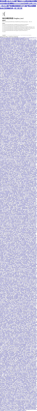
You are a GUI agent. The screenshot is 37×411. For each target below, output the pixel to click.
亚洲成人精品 (23, 107)
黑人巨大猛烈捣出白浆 (23, 76)
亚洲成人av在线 (9, 211)
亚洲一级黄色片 (19, 326)
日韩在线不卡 (25, 379)
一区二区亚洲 (21, 175)
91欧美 (26, 321)
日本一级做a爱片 (16, 50)
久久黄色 (27, 113)
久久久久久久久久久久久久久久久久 (18, 215)
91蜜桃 (34, 48)
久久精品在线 (15, 94)
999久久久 (33, 388)
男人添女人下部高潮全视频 (13, 227)
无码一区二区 (8, 82)
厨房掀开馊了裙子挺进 (32, 319)
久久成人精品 (20, 94)
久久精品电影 (15, 145)
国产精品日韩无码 (8, 80)
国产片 (31, 86)
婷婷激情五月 (27, 199)
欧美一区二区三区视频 (10, 156)
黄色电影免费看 (29, 378)
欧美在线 (15, 329)
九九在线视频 (6, 146)
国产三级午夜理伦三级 (19, 139)
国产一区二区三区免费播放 (20, 65)
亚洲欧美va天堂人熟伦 (4, 87)
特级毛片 (27, 315)
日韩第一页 (17, 390)
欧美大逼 (34, 402)
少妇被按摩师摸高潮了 (15, 254)
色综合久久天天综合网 (19, 226)
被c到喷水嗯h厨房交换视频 (7, 127)
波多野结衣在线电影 (20, 341)
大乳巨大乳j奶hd (14, 224)
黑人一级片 (30, 53)
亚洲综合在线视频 (21, 321)
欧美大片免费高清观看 (6, 181)
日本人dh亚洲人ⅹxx (24, 155)
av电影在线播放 (11, 290)
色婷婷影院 (32, 111)
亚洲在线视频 (7, 167)
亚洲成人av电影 (27, 142)
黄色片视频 (13, 302)
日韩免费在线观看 (15, 90)
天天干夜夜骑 (17, 244)
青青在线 (3, 334)
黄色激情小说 (13, 79)
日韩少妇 (12, 105)
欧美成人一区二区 (21, 138)
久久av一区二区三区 (5, 143)
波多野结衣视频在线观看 (25, 259)
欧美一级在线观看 (11, 332)
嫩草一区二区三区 (23, 126)
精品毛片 (33, 390)
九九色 (35, 171)
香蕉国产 (21, 282)
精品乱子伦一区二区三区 (13, 95)
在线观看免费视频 (21, 187)
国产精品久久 (30, 64)
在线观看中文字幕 (12, 194)
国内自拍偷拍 (19, 373)
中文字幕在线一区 (7, 406)
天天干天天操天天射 (21, 117)
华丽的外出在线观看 (27, 91)
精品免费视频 (31, 194)
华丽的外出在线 (9, 376)
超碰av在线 (22, 334)
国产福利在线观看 (25, 68)
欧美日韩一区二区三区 (15, 154)
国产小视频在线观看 (30, 228)
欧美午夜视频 (25, 261)
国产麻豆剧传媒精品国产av (4, 139)
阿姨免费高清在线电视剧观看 (27, 232)
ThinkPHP (4, 35)
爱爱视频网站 (6, 117)
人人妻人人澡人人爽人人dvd (17, 305)
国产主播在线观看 (8, 53)
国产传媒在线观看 (7, 239)
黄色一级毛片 (9, 305)
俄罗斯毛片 (6, 256)
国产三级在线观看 (12, 214)
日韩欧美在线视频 (26, 149)
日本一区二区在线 (4, 382)
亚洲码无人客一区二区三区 (18, 165)
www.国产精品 (13, 242)
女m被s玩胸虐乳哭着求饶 (14, 76)
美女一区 (32, 292)
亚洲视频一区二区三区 (22, 66)
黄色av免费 (15, 46)
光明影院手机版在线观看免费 (19, 407)
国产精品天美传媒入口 (18, 383)
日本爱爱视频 (17, 107)
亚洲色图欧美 (12, 388)
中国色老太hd (16, 126)
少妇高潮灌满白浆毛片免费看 (16, 134)
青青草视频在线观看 (25, 169)
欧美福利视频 (19, 53)
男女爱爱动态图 (12, 116)
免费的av (32, 351)
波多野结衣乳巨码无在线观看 (13, 93)
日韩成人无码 (27, 299)
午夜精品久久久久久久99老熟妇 (12, 246)
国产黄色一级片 (30, 298)
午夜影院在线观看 (25, 257)
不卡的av (29, 287)
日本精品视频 (31, 181)
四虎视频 (3, 379)
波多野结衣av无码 (31, 383)
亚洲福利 (5, 323)
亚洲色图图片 (12, 243)
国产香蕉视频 (29, 291)
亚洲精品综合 (29, 172)
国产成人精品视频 (4, 94)
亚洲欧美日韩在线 (11, 58)
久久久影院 (18, 112)
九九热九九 (27, 225)
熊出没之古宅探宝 (11, 301)
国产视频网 (21, 386)
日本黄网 (10, 169)
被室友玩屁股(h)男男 (22, 171)
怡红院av (12, 82)
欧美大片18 (33, 177)
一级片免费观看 (7, 150)
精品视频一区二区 (28, 238)
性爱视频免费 (20, 374)
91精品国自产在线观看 (12, 357)
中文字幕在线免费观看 (16, 362)
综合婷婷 (32, 290)
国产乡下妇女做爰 (26, 282)
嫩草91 (16, 66)
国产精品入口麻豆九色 (16, 174)
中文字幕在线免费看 (16, 77)
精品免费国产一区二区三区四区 (25, 105)
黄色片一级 (24, 406)
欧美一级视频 (5, 283)
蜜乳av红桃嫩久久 (4, 223)
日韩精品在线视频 (9, 259)
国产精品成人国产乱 (5, 240)
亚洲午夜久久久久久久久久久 (19, 343)
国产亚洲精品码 (19, 232)
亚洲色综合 (35, 128)
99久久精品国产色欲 (18, 152)
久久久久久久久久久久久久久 (10, 91)
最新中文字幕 (14, 315)
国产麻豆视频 (20, 303)
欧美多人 (21, 180)
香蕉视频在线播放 (20, 356)
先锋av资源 (22, 388)
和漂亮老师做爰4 (32, 49)
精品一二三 (23, 209)
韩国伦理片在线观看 (20, 285)
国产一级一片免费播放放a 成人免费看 (16, 295)
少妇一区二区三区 (9, 230)
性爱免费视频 (2, 383)
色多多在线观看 (16, 87)
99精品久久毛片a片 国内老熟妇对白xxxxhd (21, 265)
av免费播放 (11, 48)
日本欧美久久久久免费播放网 (18, 49)
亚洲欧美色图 (24, 213)
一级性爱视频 (32, 315)
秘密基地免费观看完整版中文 (26, 174)
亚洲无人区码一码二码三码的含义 (9, 57)
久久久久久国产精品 (9, 50)
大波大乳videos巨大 (27, 236)
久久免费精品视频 (33, 325)
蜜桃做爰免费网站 (23, 156)
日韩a (22, 150)
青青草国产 (30, 208)
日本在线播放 (14, 204)
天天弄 (27, 194)
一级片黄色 (19, 68)
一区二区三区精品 (27, 404)
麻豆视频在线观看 (4, 332)
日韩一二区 (19, 273)
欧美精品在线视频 (31, 372)
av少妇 (29, 202)
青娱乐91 (34, 137)
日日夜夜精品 (32, 149)
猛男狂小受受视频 (4, 204)
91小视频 (20, 114)
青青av (19, 93)
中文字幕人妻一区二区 (30, 409)
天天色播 (8, 402)
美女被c (23, 164)
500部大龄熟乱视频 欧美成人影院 (12, 321)
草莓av (12, 318)
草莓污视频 (5, 201)
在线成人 (19, 228)
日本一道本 (11, 196)
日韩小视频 (31, 57)
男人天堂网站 (10, 253)
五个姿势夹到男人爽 (4, 67)
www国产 (18, 183)
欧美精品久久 (27, 61)
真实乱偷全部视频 (13, 183)
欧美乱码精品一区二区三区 (30, 205)
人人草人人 (21, 143)
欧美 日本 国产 (12, 233)
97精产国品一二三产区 (6, 111)
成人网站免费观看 (29, 173)
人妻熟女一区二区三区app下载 (25, 52)
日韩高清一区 (18, 79)
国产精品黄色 (12, 361)
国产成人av (9, 272)
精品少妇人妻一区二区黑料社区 (22, 287)
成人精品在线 (13, 287)
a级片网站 (3, 304)
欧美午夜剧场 (15, 196)
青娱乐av (22, 80)
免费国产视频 (16, 272)
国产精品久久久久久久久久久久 (31, 119)
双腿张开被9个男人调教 (7, 90)
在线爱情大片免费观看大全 (16, 169)
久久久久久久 (3, 78)
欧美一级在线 (4, 145)
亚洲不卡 (27, 286)
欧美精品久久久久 (22, 304)
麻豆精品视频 (23, 230)
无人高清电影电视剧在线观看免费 (7, 231)
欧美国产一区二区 (13, 206)
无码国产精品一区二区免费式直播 (20, 173)
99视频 (15, 373)
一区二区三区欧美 (21, 46)
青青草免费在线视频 (21, 119)
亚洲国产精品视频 (15, 199)
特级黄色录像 (18, 179)
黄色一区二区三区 (21, 198)
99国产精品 (29, 135)
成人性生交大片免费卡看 (5, 128)
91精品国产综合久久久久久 (12, 115)
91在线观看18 (8, 254)
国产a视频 (34, 168)
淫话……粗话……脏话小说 (5, 375)
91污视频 (34, 291)
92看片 (7, 78)
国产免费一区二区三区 (20, 91)
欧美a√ (26, 117)
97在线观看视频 (22, 238)
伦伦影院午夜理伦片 (12, 285)
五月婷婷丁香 (5, 124)
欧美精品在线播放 (30, 90)
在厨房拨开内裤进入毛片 (14, 61)
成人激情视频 (2, 115)
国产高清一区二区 (16, 264)
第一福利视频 (8, 210)
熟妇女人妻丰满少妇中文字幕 (16, 239)
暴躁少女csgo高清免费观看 (6, 105)
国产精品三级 (23, 47)
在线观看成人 (30, 329)
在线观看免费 (33, 404)
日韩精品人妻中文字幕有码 (20, 245)
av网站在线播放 (18, 403)
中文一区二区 (22, 225)
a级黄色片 (20, 405)
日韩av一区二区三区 (5, 233)
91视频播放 (20, 241)
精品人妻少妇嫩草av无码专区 (24, 55)
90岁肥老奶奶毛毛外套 (15, 64)
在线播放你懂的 (17, 288)
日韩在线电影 (2, 122)
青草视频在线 (23, 146)
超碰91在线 (5, 184)
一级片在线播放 (17, 352)
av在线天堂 (29, 321)
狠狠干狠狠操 (26, 181)
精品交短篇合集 (10, 393)
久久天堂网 (11, 78)
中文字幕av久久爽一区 (6, 348)
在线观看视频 (27, 111)
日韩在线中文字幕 (21, 86)
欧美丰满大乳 (12, 139)
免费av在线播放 (31, 296)
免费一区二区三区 (9, 360)
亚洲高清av (9, 147)
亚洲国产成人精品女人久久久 (5, 186)
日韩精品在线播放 (19, 263)
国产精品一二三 (18, 233)
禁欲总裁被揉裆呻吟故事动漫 (13, 118)
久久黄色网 (15, 168)
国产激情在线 (33, 335)
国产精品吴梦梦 (23, 98)
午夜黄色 (14, 112)
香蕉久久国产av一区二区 (12, 286)
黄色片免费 (33, 60)
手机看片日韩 (13, 260)
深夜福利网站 (24, 127)
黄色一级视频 (3, 149)
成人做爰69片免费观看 (22, 361)
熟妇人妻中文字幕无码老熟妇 (10, 180)
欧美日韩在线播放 (13, 150)
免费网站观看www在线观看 (15, 97)
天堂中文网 (19, 153)
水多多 (5, 344)
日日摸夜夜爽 (25, 296)
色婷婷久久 (23, 106)
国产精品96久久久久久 (29, 178)
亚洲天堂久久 (16, 330)
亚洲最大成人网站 (10, 359)
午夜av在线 (10, 362)
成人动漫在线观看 (26, 150)
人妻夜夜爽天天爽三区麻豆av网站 (16, 328)
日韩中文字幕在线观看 (5, 113)
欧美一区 (1, 289)
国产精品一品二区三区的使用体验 (25, 246)
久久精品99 (11, 142)
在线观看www (24, 360)
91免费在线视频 (12, 258)
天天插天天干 (18, 116)
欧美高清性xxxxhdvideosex (4, 120)
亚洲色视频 (29, 405)
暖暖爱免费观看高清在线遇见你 (25, 289)
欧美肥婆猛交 (29, 137)
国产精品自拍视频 (30, 224)
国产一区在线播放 (21, 199)
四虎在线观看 (27, 333)
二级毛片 (27, 385)
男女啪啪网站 (25, 256)
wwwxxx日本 (33, 165)
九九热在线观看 (12, 54)
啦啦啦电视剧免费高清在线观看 (29, 89)
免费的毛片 (32, 299)
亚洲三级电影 (30, 314)
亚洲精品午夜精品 (7, 153)
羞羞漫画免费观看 (18, 262)
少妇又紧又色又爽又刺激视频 (26, 253)
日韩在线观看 (21, 154)
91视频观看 (22, 97)
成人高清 (3, 264)
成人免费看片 (5, 405)
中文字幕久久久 (32, 141)
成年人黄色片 (14, 53)
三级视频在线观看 (27, 136)
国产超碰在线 (11, 166)
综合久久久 (13, 403)
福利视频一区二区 (33, 371)
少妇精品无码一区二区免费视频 (29, 271)
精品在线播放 (6, 313)
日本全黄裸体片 (33, 323)
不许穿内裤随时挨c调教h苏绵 (24, 272)
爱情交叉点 (28, 134)
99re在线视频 (21, 186)
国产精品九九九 (9, 85)
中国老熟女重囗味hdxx (26, 262)
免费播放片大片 (21, 136)
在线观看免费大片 (34, 391)
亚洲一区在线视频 (9, 60)
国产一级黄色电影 (31, 115)
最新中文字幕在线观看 (27, 60)
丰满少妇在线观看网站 (30, 182)
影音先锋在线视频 (16, 240)
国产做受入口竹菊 (11, 212)
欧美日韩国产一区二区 (12, 326)
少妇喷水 (17, 81)
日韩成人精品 (16, 67)
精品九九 (12, 383)
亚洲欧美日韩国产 (11, 197)
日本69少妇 (32, 245)
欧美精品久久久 (9, 49)
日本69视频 (12, 178)
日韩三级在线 (9, 145)
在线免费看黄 (30, 392)
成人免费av (23, 167)
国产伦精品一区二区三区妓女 (17, 172)
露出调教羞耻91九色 (26, 216)
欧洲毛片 (19, 122)
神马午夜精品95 (15, 303)
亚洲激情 (18, 289)
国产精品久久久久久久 (29, 148)
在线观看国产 (33, 136)
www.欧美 (15, 178)
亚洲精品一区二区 (24, 48)
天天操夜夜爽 (11, 67)
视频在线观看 (7, 363)
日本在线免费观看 (22, 346)
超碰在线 (7, 203)
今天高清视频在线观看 (30, 126)
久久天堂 (20, 335)
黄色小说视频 (3, 199)
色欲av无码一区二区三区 (5, 151)
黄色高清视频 (12, 185)
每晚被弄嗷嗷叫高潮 (30, 357)
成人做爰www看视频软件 (11, 263)
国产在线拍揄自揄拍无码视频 (15, 167)
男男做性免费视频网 (19, 200)
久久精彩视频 (26, 80)
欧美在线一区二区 (10, 345)
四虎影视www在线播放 (26, 349)
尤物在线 (17, 194)
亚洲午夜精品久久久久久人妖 (24, 118)
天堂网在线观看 (13, 333)
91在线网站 (15, 356)
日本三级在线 (21, 67)
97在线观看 (7, 126)
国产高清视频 (26, 96)
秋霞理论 (26, 154)
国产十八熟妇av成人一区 (12, 135)
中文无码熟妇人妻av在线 (10, 62)
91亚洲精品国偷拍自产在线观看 (7, 284)
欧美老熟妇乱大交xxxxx (8, 77)
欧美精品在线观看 (11, 275)
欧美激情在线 (32, 235)
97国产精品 (23, 183)
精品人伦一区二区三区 (20, 177)
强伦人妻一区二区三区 (19, 54)
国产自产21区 (17, 258)
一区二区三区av (31, 154)
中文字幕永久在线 (27, 186)
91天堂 (7, 118)
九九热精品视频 (27, 56)
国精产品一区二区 (6, 209)
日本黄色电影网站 (14, 141)
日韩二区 (1, 323)
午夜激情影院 (25, 263)
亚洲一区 (11, 143)
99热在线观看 (20, 95)
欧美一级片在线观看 (19, 377)
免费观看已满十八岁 (17, 284)
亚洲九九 (29, 384)
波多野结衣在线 (31, 117)
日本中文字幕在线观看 (33, 377)
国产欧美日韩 (20, 125)
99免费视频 (8, 318)
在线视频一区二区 (28, 83)
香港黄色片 (2, 81)
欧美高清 (11, 232)
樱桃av (18, 168)
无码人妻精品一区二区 (31, 285)
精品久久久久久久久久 (33, 63)
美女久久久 (17, 180)
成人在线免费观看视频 (15, 186)
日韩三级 (14, 327)
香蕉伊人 (27, 210)
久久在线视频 (28, 107)
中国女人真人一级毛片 (16, 182)
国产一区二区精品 (17, 106)
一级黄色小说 (23, 182)
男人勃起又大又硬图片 (19, 283)
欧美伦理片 (34, 91)
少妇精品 (27, 146)
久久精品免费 (30, 48)
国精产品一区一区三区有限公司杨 (25, 59)
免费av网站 (22, 56)
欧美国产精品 (14, 210)
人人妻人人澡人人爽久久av (7, 374)
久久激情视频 (20, 196)
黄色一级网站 (8, 287)
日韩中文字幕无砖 (13, 153)
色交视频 (19, 298)
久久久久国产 (21, 57)
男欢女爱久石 (31, 210)
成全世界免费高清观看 (26, 335)
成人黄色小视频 (15, 148)
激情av (14, 232)
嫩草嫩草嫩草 (33, 52)
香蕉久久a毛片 (34, 384)
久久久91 (8, 97)
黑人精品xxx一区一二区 (24, 81)
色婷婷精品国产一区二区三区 (20, 170)
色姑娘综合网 (24, 373)
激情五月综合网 (22, 113)
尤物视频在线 (7, 383)
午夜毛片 (29, 359)
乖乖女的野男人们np (32, 234)
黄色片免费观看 (9, 174)
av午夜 (6, 115)
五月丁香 (26, 234)
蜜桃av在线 (32, 97)
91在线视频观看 (10, 255)
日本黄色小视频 (13, 229)
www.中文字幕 (16, 78)
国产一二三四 (21, 144)
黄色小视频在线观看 (12, 404)
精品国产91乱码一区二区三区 (23, 115)
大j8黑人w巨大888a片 (6, 328)
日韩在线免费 (15, 140)
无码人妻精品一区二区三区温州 (28, 326)
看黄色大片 (9, 56)
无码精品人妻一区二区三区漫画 (18, 201)
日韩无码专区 (5, 52)
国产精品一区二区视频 (31, 62)
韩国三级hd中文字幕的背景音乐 (5, 39)
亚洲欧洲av (21, 216)
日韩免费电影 (11, 126)
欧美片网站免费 (3, 312)
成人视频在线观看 (16, 276)
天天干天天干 (33, 359)
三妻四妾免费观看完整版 (24, 244)
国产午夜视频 (23, 352)
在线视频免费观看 (20, 135)
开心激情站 (31, 264)
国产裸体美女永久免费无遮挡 (9, 373)
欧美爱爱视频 (31, 356)
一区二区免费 (7, 243)
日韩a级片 (4, 55)
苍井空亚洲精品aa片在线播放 (5, 409)
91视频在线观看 (23, 77)
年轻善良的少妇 (25, 114)
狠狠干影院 (6, 386)
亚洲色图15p (28, 266)
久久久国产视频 (21, 211)
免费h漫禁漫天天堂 (22, 108)
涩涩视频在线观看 (16, 331)
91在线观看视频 (3, 321)
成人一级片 (35, 86)
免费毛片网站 (19, 391)
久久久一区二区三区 (14, 136)
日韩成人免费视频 (18, 354)
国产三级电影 (8, 245)
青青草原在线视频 (13, 371)
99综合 (14, 384)
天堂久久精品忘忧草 (5, 346)
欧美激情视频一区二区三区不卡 (31, 332)
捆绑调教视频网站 (23, 344)
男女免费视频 (27, 86)
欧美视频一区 (24, 53)
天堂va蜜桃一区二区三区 (12, 299)
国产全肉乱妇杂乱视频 (33, 80)
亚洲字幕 (32, 331)
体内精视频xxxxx (13, 51)
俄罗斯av (19, 292)
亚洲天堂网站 (26, 380)
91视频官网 (27, 245)
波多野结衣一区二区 (10, 268)
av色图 (11, 209)
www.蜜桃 (16, 266)
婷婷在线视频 (11, 296)
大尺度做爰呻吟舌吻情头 (8, 98)
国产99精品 (4, 402)
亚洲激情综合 (2, 378)
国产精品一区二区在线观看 (29, 284)
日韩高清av (16, 125)
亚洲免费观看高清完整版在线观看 (20, 166)
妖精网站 (8, 229)
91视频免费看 (8, 155)
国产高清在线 (26, 327)
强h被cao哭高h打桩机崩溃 (15, 155)
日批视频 (6, 196)
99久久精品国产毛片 (17, 387)
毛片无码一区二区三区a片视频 (10, 177)
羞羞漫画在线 (4, 268)
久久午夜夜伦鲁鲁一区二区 (14, 113)
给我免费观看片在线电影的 (18, 297)
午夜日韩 (12, 409)
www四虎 (15, 271)
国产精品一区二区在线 (33, 214)
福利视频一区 (13, 69)
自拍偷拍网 (25, 139)
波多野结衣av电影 (12, 66)
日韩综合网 (31, 78)
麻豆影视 (6, 290)
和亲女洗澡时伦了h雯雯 (18, 120)
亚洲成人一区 (32, 170)
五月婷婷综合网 (34, 253)
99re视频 (32, 61)
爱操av (35, 242)
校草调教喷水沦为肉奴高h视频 (9, 354)
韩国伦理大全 (10, 46)
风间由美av (21, 330)
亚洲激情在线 (24, 153)
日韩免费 (30, 144)
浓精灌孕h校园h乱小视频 (20, 128)
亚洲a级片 (35, 314)
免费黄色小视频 (24, 292)
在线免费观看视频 (30, 76)
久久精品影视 (15, 114)
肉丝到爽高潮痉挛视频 (29, 198)
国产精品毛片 (11, 288)
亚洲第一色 (30, 330)
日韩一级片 (17, 56)
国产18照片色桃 (27, 116)
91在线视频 (5, 350)
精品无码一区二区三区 (23, 137)
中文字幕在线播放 (7, 302)
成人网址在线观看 (7, 257)
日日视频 (21, 231)
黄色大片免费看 (9, 108)
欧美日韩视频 (33, 107)
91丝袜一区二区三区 (17, 207)
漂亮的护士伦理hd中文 (31, 297)
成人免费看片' (33, 201)
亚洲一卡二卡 (25, 64)
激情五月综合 (25, 54)
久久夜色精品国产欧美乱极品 (13, 144)
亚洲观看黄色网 (17, 275)
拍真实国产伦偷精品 (5, 185)
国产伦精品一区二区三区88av (25, 325)
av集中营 (32, 236)
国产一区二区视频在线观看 (7, 273)
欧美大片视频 (18, 51)
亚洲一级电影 (3, 97)
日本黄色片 (17, 185)
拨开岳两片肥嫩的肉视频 (22, 141)
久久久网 (12, 257)
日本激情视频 (26, 46)
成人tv (27, 58)
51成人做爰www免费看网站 (6, 69)
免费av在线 (18, 293)
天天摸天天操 (29, 143)
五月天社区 (29, 301)
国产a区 (20, 140)
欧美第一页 (30, 303)
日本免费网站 (12, 128)
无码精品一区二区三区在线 (26, 121)
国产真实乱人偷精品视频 (26, 260)
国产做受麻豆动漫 (27, 388)
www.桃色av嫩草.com (30, 324)
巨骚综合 (29, 347)
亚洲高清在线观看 (11, 382)
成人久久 (5, 393)
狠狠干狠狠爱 (17, 52)
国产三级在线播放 (22, 185)
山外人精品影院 (19, 316)
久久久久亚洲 (12, 170)
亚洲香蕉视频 (23, 275)
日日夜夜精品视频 (12, 256)
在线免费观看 (22, 82)
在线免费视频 (3, 174)
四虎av (28, 141)
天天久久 (9, 79)
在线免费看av (25, 295)
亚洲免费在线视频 (7, 83)
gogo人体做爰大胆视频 (14, 86)
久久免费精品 (17, 202)
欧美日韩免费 (21, 89)
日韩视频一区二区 (5, 95)
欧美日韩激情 (24, 405)
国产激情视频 (17, 63)
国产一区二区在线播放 (16, 80)
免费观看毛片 (21, 96)
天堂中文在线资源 (24, 93)
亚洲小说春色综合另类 (21, 195)
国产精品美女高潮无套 (8, 276)
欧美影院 (27, 235)
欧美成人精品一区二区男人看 (18, 85)
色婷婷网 (33, 122)
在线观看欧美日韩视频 (5, 86)
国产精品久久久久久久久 (9, 106)
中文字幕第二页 (12, 55)
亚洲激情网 (27, 318)
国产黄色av (32, 294)
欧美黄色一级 (32, 56)
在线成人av (5, 253)
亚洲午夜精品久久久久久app (10, 107)
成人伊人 (3, 126)
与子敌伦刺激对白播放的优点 (13, 96)
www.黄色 (16, 171)
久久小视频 (8, 334)
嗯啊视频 (23, 239)
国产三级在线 (2, 266)
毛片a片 (4, 296)
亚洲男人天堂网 (19, 394)
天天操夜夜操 (8, 335)
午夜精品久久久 (16, 143)
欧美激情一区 (22, 288)
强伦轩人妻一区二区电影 (18, 291)
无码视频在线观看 (4, 362)
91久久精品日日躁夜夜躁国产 (24, 124)
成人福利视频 (5, 46)
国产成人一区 (17, 382)
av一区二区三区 (21, 142)
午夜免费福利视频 (15, 147)
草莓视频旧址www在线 (30, 82)
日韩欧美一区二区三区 (29, 211)
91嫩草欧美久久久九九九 (4, 54)
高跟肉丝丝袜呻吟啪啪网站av (13, 59)
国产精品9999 (2, 265)
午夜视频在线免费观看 (21, 286)
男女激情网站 (22, 290)
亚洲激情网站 (23, 112)
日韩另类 (13, 56)
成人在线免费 (28, 346)
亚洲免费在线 (24, 39)
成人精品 (12, 266)
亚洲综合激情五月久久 (14, 89)
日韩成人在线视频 (11, 352)
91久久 (18, 325)
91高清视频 (18, 123)
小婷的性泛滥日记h (10, 237)
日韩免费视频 (2, 107)
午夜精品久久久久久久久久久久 (5, 64)
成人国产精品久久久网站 (18, 237)
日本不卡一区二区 (30, 92)
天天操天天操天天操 (4, 347)
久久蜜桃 (30, 261)
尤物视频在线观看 (26, 75)
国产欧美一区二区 (27, 269)
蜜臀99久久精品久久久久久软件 (30, 164)
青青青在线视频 (10, 184)
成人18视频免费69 (15, 364)
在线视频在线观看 (24, 207)
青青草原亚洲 (8, 199)
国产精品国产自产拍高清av (29, 358)
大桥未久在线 (16, 408)
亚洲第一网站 (2, 48)
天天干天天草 (31, 275)
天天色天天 (17, 270)
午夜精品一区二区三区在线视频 (23, 389)
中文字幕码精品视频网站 (17, 213)
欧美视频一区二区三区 (10, 387)
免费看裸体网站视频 (27, 165)
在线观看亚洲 (22, 168)
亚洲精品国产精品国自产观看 (16, 39)
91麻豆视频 (2, 175)
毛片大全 (32, 116)
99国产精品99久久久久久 (7, 148)
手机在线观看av (20, 149)
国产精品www (11, 271)
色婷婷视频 (35, 264)
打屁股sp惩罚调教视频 (31, 127)
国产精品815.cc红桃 (26, 283)
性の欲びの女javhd (4, 114)
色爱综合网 (3, 62)
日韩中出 (33, 386)
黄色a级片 (34, 109)
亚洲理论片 (12, 120)
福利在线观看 (10, 114)
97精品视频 (14, 209)
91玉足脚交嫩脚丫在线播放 (18, 60)
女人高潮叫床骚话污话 (28, 109)
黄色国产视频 (32, 124)
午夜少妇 (4, 210)
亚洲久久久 (33, 139)
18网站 (17, 361)
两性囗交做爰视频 (7, 361)
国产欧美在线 (11, 234)
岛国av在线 (31, 215)
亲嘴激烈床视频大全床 (24, 63)
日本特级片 (9, 392)
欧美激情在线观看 (4, 182)
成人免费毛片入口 (10, 75)
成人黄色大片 (24, 301)
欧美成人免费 (11, 173)
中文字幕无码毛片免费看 (19, 212)
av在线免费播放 (26, 200)
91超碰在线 (24, 172)
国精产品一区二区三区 (4, 227)
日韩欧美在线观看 (18, 121)
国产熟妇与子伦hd (26, 294)
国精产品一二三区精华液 (29, 152)
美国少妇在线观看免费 (14, 122)
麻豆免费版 (13, 245)
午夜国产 (30, 401)
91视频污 (19, 266)
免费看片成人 (5, 372)
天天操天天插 (23, 58)
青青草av (7, 344)
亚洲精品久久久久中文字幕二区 (31, 47)
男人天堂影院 (15, 142)
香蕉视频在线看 (27, 97)
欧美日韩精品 (3, 60)
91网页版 (11, 240)
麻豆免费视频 (26, 94)
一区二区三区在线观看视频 (15, 300)
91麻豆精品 (22, 358)
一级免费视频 (18, 360)
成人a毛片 (31, 118)
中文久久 (15, 75)
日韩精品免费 (18, 378)
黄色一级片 (8, 89)
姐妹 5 (5, 316)
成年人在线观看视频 (27, 88)
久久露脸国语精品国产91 (13, 138)
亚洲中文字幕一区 (7, 136)
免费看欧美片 (7, 266)
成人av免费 (12, 119)
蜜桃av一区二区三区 (28, 168)
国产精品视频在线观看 (32, 84)
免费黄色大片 (7, 388)
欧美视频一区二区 (11, 52)
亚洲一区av (20, 227)
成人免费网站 (5, 301)
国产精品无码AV (9, 312)
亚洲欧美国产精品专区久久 (11, 293)
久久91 (25, 285)
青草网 (4, 118)
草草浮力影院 (30, 237)
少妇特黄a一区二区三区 (17, 230)
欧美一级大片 (20, 274)
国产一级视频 (6, 404)
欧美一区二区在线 (15, 376)
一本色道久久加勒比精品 (30, 254)
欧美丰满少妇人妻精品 (30, 203)
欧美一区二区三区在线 (6, 183)
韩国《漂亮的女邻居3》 (14, 151)
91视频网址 (6, 197)
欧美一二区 (32, 225)
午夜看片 (4, 295)
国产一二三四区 (6, 342)
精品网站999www (17, 58)
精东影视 (5, 289)
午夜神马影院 (21, 236)
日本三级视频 (34, 53)
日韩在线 (8, 300)
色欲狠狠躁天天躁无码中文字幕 (29, 67)
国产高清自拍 (25, 49)
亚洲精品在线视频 (10, 140)
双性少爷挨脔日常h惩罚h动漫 (23, 375)
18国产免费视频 (32, 169)
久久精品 (17, 55)
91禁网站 (32, 269)
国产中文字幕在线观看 (25, 362)
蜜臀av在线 (5, 56)
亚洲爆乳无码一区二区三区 (30, 79)
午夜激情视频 (17, 323)
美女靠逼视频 (25, 316)
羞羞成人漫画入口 (3, 315)
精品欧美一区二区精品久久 (25, 179)
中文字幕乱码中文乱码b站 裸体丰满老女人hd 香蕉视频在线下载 (12, 109)
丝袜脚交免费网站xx (8, 364)
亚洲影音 (16, 175)
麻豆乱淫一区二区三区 (27, 240)
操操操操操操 (2, 290)
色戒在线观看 (22, 50)
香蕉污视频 (6, 288)
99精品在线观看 (6, 61)
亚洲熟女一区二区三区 (13, 68)
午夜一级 (4, 156)
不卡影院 (16, 119)
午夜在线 (6, 343)
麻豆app (23, 197)
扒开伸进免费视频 (21, 145)
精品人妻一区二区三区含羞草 (30, 65)
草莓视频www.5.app (3, 202)
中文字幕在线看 (7, 200)
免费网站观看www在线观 (19, 355)
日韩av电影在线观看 (21, 178)
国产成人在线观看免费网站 (23, 78)
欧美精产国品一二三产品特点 (10, 88)
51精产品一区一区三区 (29, 197)
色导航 (15, 341)
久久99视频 (4, 376)
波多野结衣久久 (32, 305)
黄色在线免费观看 (5, 205)
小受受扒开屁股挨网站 (11, 65)
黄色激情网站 (25, 125)
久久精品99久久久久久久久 (25, 157)
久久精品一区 (11, 146)
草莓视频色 (24, 345)
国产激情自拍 (11, 343)
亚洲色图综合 (8, 333)
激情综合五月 (2, 259)
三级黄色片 (5, 272)
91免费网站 (11, 207)
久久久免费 (23, 79)
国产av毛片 (7, 48)
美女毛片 (1, 172)
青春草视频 (17, 84)
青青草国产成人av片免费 (8, 176)
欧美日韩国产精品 (11, 390)
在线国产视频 (18, 260)
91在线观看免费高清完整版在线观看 (22, 214)
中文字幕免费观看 (21, 83)
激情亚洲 (30, 51)
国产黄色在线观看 (26, 95)
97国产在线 (22, 327)
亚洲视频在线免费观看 (10, 322)
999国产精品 (4, 263)
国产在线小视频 (3, 318)
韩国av (2, 241)
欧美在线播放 (10, 327)
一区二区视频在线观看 (5, 76)
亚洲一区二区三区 (26, 120)
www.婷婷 (18, 47)
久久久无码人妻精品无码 (14, 216)
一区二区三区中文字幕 (28, 151)
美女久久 (33, 50)
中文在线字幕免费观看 (27, 300)
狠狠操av (9, 403)
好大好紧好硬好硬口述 (31, 153)
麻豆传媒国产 (25, 377)
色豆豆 (20, 364)
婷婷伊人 (31, 259)
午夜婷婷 (6, 59)
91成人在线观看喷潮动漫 (20, 205)
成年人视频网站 (3, 89)
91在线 (7, 296)
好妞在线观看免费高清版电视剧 (25, 276)
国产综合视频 (31, 385)
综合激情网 (2, 317)
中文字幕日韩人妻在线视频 (14, 346)
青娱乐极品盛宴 (31, 207)
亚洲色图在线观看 (9, 149)
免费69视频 (30, 256)
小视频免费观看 (17, 82)
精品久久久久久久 (6, 232)
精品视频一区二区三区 (31, 156)
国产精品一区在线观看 (4, 169)
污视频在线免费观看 (20, 404)
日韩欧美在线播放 (16, 98)
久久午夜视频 (32, 239)
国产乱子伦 (21, 317)
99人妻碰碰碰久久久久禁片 (31, 406)
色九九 (13, 108)
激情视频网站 (16, 296)
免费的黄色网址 (12, 63)
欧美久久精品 (12, 181)
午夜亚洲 (22, 116)
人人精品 (21, 240)
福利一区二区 (25, 237)
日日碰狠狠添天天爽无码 (30, 352)
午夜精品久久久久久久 (32, 114)
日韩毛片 (3, 394)
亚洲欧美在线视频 (28, 50)
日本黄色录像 (32, 272)
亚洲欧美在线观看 (11, 283)
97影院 (8, 55)
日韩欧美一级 (21, 151)
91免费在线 (21, 342)
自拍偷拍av (2, 406)
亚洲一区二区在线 (4, 96)
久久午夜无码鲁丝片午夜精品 (27, 273)
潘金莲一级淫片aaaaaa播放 (16, 235)
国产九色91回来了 (22, 61)
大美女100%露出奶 (17, 48)
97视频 (5, 213)
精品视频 (15, 149)
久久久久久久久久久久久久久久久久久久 (17, 111)
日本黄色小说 (7, 381)
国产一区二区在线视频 (18, 409)
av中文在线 (17, 108)
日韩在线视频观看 (11, 152)
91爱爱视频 (15, 273)
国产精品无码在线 (27, 177)
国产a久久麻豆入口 (8, 385)
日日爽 (12, 272)
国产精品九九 (5, 400)
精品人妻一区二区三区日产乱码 (8, 121)
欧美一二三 (30, 255)
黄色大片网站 (16, 105)
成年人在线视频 (26, 274)
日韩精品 (26, 138)
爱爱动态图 (18, 388)
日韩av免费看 (33, 216)
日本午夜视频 (21, 408)
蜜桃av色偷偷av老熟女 (27, 322)
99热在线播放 (23, 51)
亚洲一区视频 (10, 112)
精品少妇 (21, 64)
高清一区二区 (25, 231)
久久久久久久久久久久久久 (8, 329)
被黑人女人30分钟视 (5, 157)
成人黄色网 (24, 266)
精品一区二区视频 (21, 110)
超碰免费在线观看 (29, 112)
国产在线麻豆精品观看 (26, 387)
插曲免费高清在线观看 (8, 110)
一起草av (25, 135)
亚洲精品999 (19, 209)
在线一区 (5, 147)
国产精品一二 (10, 87)
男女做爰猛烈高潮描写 (24, 84)
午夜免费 (29, 93)
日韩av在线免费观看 (9, 264)
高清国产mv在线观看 (10, 316)
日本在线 (27, 167)
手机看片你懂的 (17, 62)
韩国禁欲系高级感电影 (27, 85)
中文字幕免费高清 (23, 203)
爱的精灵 (3, 82)
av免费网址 (15, 380)
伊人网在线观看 (4, 359)
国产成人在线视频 (5, 66)
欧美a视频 (2, 404)
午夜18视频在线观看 (9, 384)
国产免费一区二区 (30, 166)
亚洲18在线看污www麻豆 (32, 374)
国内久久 (21, 87)
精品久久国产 (13, 47)
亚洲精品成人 (11, 171)
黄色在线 (32, 260)
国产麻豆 (11, 236)
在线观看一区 (2, 165)
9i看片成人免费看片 (17, 208)
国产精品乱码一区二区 (16, 259)
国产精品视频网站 (7, 164)
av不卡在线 (10, 182)
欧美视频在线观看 (30, 213)
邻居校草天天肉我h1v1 (6, 206)
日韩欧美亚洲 (34, 138)
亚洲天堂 (6, 271)
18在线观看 (27, 215)
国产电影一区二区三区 (29, 128)
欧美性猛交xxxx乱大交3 (26, 223)
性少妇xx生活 (12, 84)
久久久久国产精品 (15, 392)
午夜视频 (4, 225)
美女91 (3, 180)
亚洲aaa (5, 75)
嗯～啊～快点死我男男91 (17, 127)
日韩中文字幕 (29, 39)
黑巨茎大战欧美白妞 (15, 92)
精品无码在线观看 (26, 87)
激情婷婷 (29, 138)
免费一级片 (33, 202)
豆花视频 (12, 226)
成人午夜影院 (14, 241)
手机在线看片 (15, 110)
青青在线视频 (13, 123)
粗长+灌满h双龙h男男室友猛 (26, 69)
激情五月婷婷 (25, 303)
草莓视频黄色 (34, 88)
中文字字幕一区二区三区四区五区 (25, 270)
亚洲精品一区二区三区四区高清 (10, 81)
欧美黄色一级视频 (19, 243)
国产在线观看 (17, 290)
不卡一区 (5, 255)
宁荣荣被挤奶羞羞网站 (9, 331)
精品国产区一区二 (33, 46)
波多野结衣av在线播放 (9, 165)
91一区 (27, 51)
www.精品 (17, 57)
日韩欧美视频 (32, 87)
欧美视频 (5, 305)
